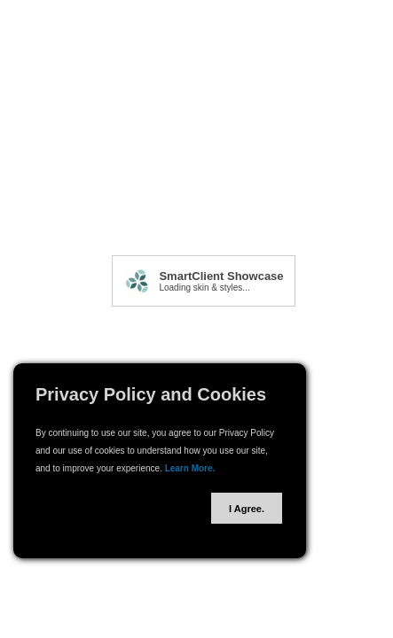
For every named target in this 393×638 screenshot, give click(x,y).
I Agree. (246, 508)
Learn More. (190, 468)
